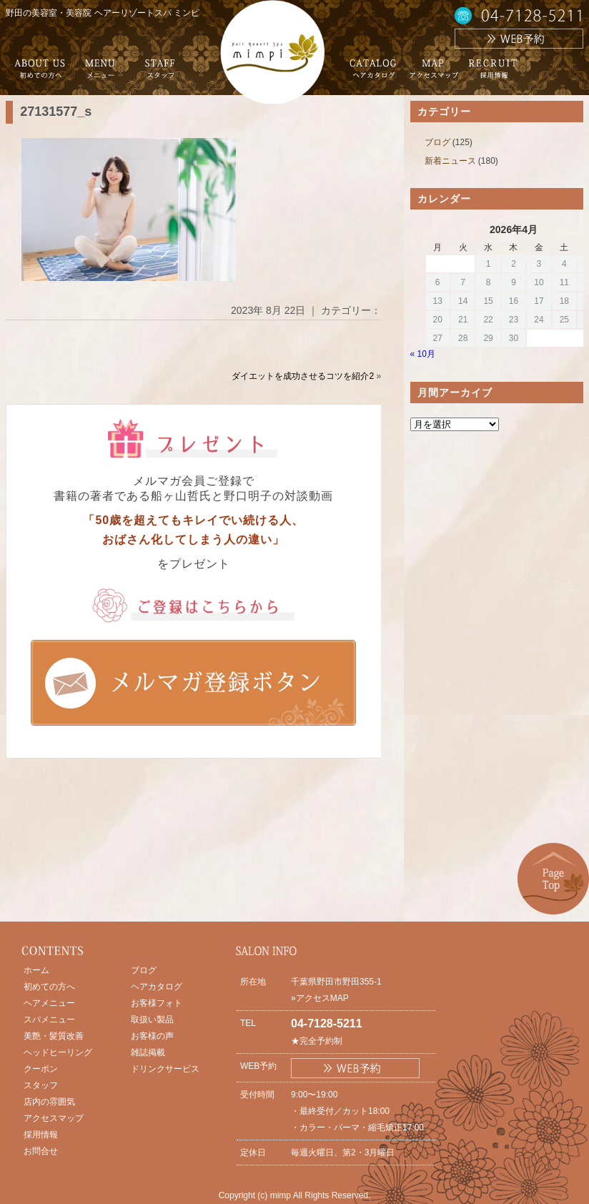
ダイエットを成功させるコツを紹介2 (303, 376)
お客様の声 (152, 1036)
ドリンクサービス (165, 1069)
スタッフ (41, 1085)
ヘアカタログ (156, 987)
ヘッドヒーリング (58, 1052)
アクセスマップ (54, 1118)
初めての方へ (49, 987)
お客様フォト (156, 1003)
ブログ (437, 142)
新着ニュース (450, 161)
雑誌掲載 (148, 1052)
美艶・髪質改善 (54, 1036)
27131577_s (55, 111)
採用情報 (41, 1135)
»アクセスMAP (320, 998)
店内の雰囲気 (49, 1102)
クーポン (41, 1069)
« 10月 (422, 354)
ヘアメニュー (49, 1003)
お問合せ (41, 1151)
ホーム (36, 970)
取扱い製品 (152, 1020)
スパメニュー (49, 1020)
